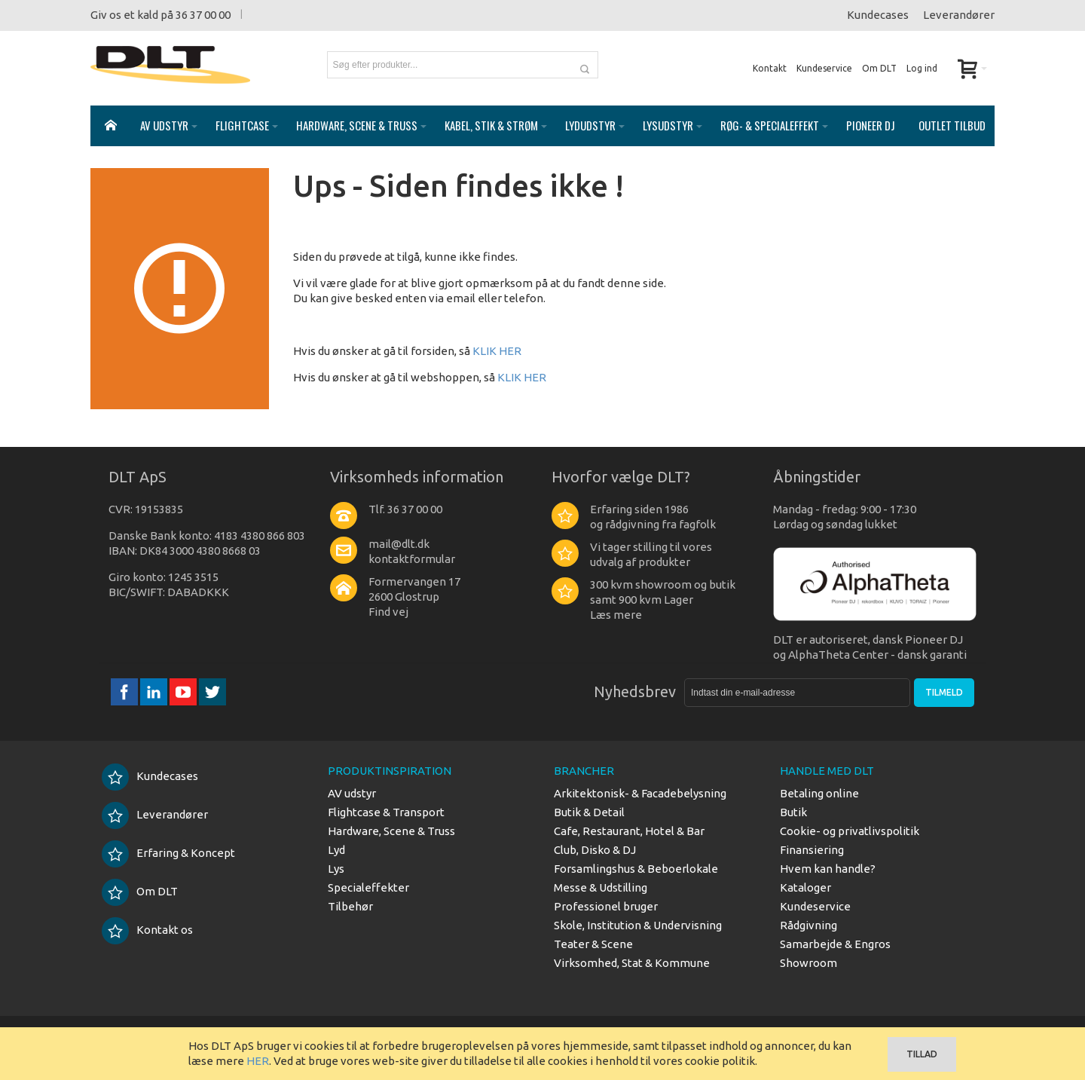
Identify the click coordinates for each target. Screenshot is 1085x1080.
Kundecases (878, 14)
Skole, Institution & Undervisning (638, 925)
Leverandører (959, 14)
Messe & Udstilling (600, 887)
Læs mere (616, 614)
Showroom (808, 962)
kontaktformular (411, 558)
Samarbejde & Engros (835, 944)
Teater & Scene (593, 944)
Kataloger (805, 887)
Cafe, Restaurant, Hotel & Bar (629, 831)
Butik (793, 812)
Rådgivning (808, 925)
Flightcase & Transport (386, 812)
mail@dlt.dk (398, 543)
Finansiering (812, 849)
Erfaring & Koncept (168, 852)
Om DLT (879, 68)
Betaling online (819, 793)
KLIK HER (496, 350)
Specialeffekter (368, 887)
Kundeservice (824, 68)
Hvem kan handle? (828, 868)
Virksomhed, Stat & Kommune (632, 962)
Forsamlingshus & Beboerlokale (636, 868)
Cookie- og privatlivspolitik (849, 831)
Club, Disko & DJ (595, 849)
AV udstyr (352, 793)
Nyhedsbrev (635, 691)
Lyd (336, 849)
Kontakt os (147, 929)
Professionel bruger (606, 906)
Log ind (921, 68)
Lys (336, 868)
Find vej (388, 611)
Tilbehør (350, 906)
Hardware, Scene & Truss (391, 831)
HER (257, 1060)
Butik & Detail (589, 812)
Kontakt (770, 68)
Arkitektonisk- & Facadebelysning (640, 793)
